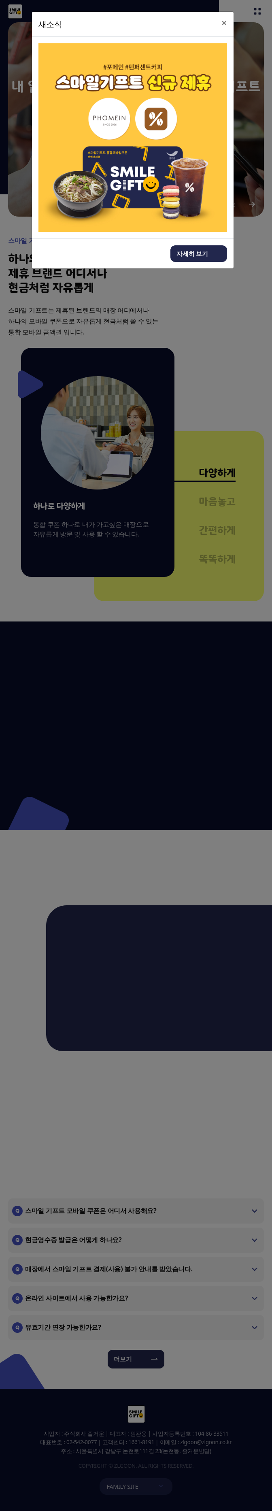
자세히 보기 (192, 253)
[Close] (224, 23)
